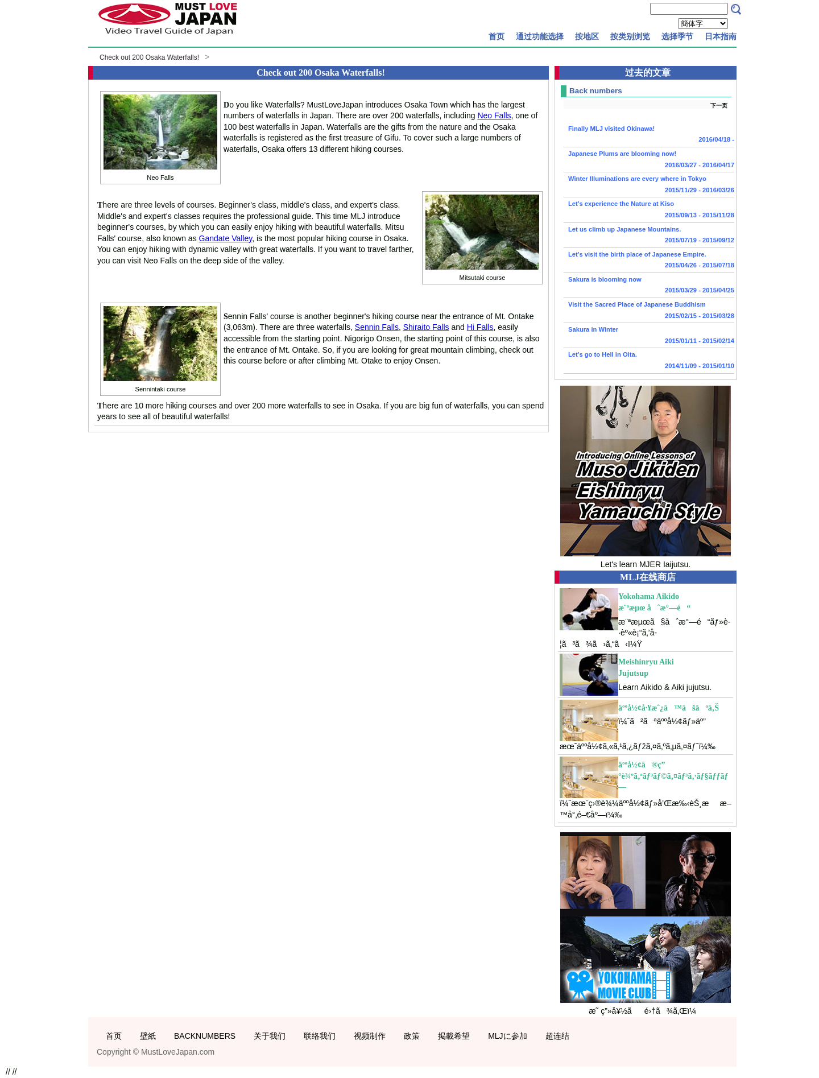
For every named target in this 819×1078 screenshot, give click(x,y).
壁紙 (148, 1035)
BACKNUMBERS (204, 1035)
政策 (412, 1035)
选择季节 (677, 36)
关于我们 (270, 1035)
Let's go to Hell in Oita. (649, 361)
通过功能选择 (540, 36)
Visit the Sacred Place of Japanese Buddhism (649, 311)
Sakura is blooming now (649, 286)
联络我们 (320, 1035)
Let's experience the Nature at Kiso (649, 210)
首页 (496, 36)
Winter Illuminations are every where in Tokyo (649, 185)
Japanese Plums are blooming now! (649, 160)
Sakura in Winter (649, 336)
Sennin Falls (377, 327)
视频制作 (370, 1035)
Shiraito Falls (426, 327)
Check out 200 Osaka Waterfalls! (149, 57)
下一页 (718, 105)
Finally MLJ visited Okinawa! (649, 135)
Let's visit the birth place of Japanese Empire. (649, 261)
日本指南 (721, 36)
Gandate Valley (226, 238)
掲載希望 (454, 1035)
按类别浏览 (630, 36)
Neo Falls (494, 115)
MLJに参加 (507, 1035)
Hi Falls (480, 327)
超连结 (557, 1035)
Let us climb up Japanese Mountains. (649, 236)
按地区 (587, 36)
